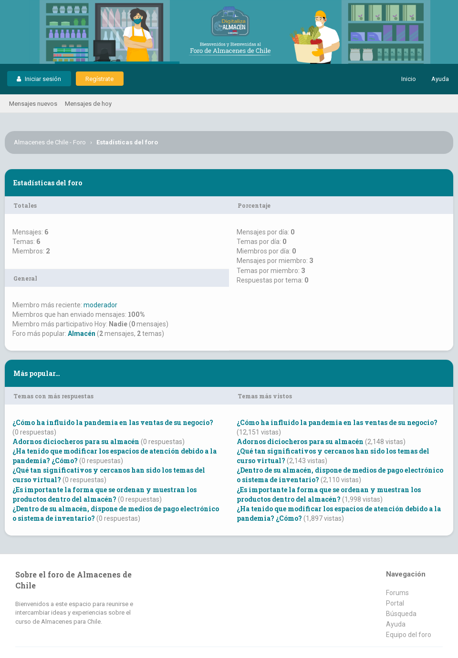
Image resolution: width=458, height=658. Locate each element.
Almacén (81, 333)
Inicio (408, 78)
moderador (100, 305)
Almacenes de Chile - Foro (50, 142)
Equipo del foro (408, 634)
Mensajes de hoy (88, 103)
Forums (397, 593)
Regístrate (99, 78)
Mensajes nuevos (33, 103)
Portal (395, 603)
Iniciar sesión (39, 78)
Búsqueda (401, 614)
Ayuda (440, 78)
